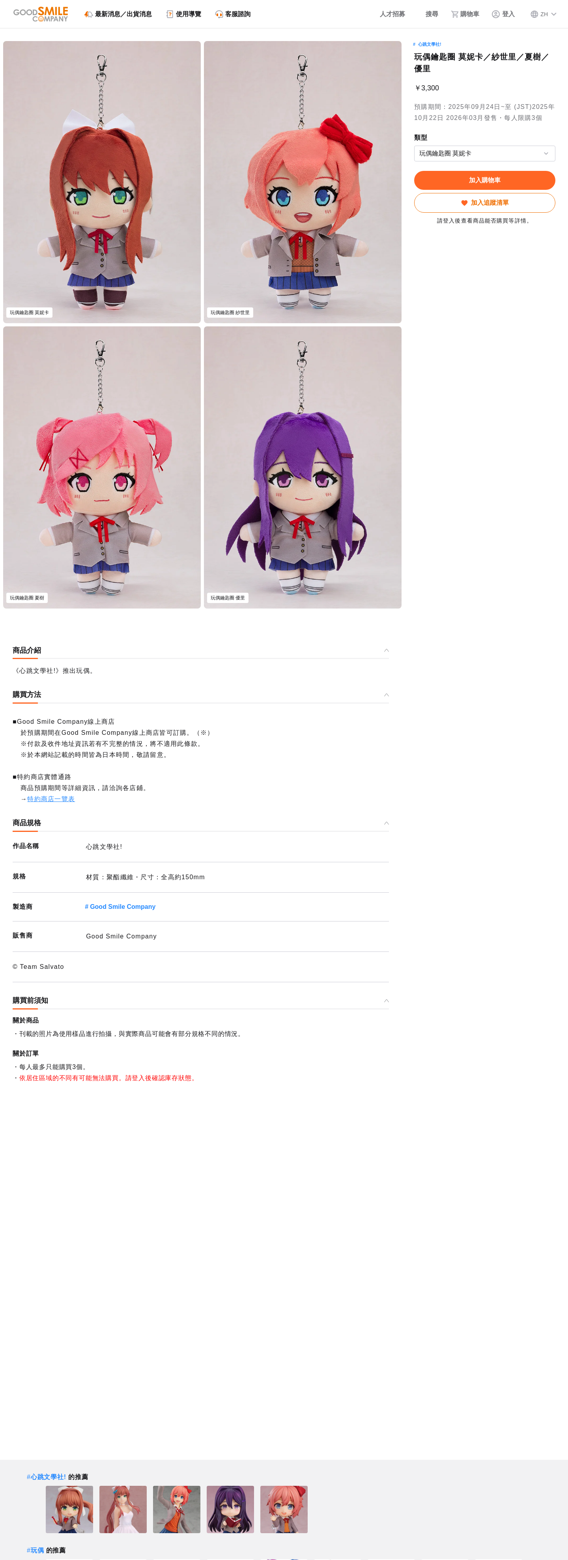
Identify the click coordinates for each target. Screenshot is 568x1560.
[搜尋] (428, 14)
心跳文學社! (429, 44)
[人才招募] (387, 14)
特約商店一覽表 (51, 799)
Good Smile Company (122, 906)
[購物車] (465, 14)
